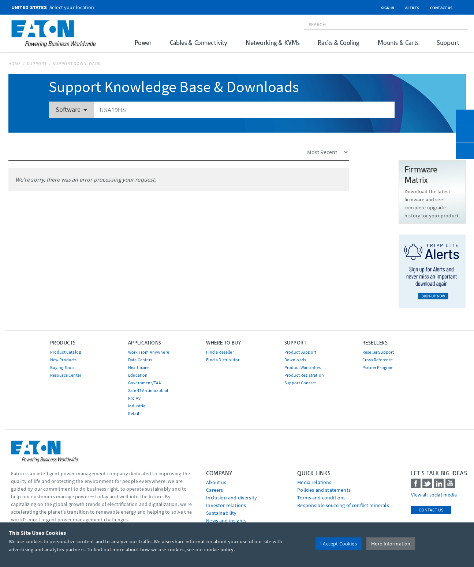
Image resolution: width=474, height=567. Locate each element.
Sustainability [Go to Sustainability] (221, 513)
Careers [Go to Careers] (214, 490)
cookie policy (219, 549)
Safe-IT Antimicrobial (148, 390)
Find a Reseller (220, 352)
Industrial (137, 405)
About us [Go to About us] (216, 482)
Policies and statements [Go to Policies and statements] (324, 490)
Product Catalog (65, 352)
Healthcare (138, 367)
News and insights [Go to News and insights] (226, 520)
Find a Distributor (222, 359)
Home (14, 63)
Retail (133, 413)
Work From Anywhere (148, 352)
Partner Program (377, 367)
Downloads (295, 359)
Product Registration (304, 375)
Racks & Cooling (338, 42)
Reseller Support (378, 352)
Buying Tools (62, 367)
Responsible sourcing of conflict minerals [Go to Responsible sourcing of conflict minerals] (343, 505)
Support (448, 42)
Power (143, 42)
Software (71, 110)
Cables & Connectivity (198, 42)
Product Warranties (302, 367)
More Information (391, 543)
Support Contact (300, 382)
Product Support (300, 352)
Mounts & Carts (398, 42)
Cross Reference (377, 359)
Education (138, 375)
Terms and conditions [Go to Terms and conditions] (321, 497)
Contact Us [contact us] (431, 510)
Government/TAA (144, 382)
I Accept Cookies (338, 543)
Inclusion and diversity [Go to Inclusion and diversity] (231, 497)
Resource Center (65, 375)
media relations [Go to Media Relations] (314, 482)
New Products (63, 359)
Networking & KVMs (272, 42)
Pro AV (134, 398)
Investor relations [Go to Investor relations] (226, 505)
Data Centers (140, 359)
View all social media (434, 494)
